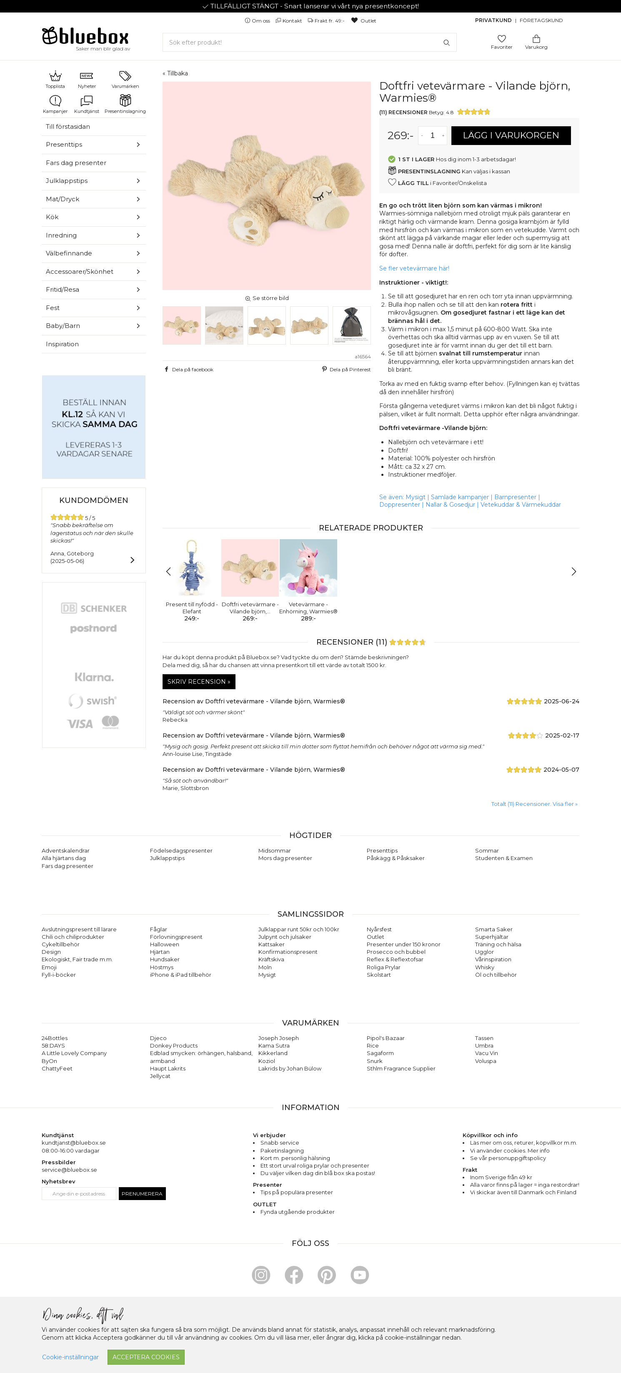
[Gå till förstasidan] (85, 38)
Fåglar (158, 929)
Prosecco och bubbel (396, 951)
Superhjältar (491, 936)
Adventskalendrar (66, 850)
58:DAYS (53, 1045)
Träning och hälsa (498, 944)
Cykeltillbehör (61, 944)
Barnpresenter (515, 497)
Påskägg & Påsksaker (396, 858)
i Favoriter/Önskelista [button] (437, 182)
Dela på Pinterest (345, 369)
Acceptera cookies (146, 1357)
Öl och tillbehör (496, 974)
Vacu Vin (486, 1053)
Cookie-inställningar (70, 1357)
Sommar (487, 850)
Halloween (164, 944)
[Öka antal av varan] (443, 135)
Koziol (266, 1061)
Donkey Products (174, 1045)
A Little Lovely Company (74, 1053)
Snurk (375, 1061)
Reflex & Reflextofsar (395, 959)
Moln (265, 967)
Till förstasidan (68, 126)
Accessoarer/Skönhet (79, 271)
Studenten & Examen (504, 858)
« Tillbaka (175, 73)
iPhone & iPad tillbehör (180, 974)
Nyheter (87, 79)
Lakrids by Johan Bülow (289, 1068)
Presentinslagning (125, 104)
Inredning (61, 235)
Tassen (484, 1038)
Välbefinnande (69, 253)
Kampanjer (55, 104)
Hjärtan (160, 951)
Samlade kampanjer (460, 497)
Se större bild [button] (267, 298)
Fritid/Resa (62, 289)
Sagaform (380, 1053)
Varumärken (125, 79)
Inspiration (62, 344)
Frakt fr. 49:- (327, 21)
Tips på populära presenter (296, 1192)
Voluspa (485, 1061)
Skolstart (379, 974)
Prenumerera (142, 1193)
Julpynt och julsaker (284, 936)
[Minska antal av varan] (422, 135)
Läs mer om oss (491, 1142)
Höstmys (161, 967)
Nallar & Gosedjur (450, 504)
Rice (373, 1045)
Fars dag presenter (76, 163)
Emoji (49, 967)
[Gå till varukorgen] (536, 38)
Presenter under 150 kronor (404, 944)
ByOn (49, 1061)
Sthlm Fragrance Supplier (401, 1068)
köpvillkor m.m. (556, 1142)
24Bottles (55, 1038)
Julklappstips (67, 181)
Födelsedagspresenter (181, 850)
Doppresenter (399, 504)
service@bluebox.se (69, 1169)
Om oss (258, 21)
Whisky (484, 967)
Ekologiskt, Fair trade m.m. (77, 959)
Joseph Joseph (278, 1038)
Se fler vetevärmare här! (414, 268)
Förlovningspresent (176, 936)
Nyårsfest (379, 929)
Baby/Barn (63, 326)
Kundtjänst (86, 104)
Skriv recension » (199, 681)
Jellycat (160, 1076)
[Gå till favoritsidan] (502, 38)
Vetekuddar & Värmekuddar (521, 504)
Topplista (55, 79)
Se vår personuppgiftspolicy (508, 1158)
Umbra (484, 1045)
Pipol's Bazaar (386, 1038)
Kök (52, 217)
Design (51, 951)
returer (523, 1142)
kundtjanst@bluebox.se (74, 1142)
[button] (172, 571)
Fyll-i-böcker (59, 974)
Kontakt (289, 21)
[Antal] (432, 136)
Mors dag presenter (285, 858)
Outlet (363, 21)
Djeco (158, 1038)
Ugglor (484, 951)
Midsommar (274, 850)
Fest (53, 308)
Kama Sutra (274, 1045)
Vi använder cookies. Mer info (510, 1150)
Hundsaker (165, 959)
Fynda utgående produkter (297, 1211)
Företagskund (541, 20)
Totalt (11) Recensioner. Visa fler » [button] (534, 803)
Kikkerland (273, 1053)
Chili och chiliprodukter (73, 936)
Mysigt (416, 497)
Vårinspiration (493, 959)
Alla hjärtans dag (64, 858)
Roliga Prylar (384, 967)
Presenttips (64, 144)
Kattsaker (271, 944)
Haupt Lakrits (167, 1068)
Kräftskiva (271, 959)
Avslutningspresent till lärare (79, 929)
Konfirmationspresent (288, 951)
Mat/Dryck (62, 199)
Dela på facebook (188, 369)
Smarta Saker (494, 929)
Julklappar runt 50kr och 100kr (298, 929)
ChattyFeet (57, 1068)
